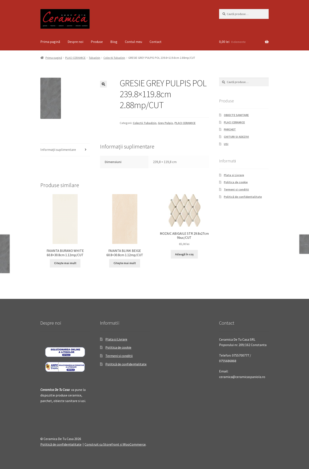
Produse (97, 41)
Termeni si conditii (236, 189)
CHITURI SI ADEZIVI (236, 137)
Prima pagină (50, 41)
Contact (156, 41)
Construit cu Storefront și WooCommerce (115, 444)
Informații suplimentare (58, 149)
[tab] (65, 150)
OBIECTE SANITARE (236, 115)
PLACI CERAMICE (75, 58)
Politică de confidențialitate (243, 197)
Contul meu (133, 41)
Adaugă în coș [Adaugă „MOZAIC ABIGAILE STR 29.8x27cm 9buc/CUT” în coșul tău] (184, 254)
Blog (113, 41)
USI (226, 144)
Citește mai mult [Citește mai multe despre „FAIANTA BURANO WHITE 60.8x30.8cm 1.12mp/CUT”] (65, 263)
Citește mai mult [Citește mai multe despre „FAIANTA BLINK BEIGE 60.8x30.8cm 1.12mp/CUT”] (125, 263)
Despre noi (75, 41)
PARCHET (230, 129)
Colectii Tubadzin (114, 58)
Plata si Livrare (234, 175)
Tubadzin (94, 58)
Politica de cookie (236, 182)
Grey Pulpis (165, 123)
